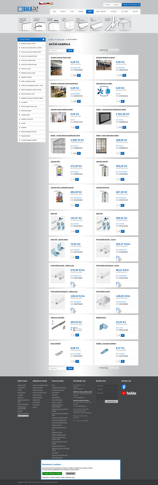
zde (73, 477)
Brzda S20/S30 (56, 343)
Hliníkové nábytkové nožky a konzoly (31, 90)
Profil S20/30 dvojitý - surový (106, 239)
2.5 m (120, 259)
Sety (53, 430)
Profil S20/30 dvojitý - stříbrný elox (62, 265)
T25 (74, 329)
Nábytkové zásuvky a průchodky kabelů (32, 98)
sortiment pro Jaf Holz (58, 390)
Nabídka (80, 11)
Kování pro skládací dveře (28, 60)
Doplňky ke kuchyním (27, 119)
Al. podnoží (24, 102)
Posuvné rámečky (52, 24)
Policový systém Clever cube (29, 106)
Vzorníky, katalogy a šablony (29, 140)
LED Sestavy (36, 402)
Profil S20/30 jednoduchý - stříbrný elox (64, 291)
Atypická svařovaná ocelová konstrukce (64, 83)
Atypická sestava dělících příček (62, 109)
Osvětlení (24, 127)
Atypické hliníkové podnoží (105, 57)
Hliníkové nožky (37, 395)
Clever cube (66, 24)
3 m (119, 260)
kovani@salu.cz (81, 406)
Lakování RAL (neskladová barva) (62, 187)
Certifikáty (20, 395)
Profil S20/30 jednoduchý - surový (107, 265)
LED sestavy (95, 24)
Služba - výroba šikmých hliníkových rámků (111, 109)
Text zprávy (107, 395)
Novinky (63, 11)
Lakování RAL (55, 161)
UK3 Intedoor (55, 392)
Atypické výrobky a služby (28, 43)
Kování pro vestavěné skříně (29, 56)
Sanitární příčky (25, 115)
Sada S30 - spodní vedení (59, 239)
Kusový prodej (61, 39)
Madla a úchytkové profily (28, 81)
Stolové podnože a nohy (28, 94)
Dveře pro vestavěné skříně (24, 24)
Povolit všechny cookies (52, 473)
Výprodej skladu (25, 136)
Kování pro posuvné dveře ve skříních (31, 48)
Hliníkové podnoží (110, 24)
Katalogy (114, 11)
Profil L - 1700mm (57, 402)
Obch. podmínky (101, 11)
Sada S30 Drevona (57, 400)
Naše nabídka (21, 392)
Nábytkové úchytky (26, 77)
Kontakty (20, 411)
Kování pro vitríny (26, 69)
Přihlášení (107, 4)
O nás (72, 11)
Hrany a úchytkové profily (40, 392)
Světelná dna (36, 400)
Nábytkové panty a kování (28, 73)
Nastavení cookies (23, 416)
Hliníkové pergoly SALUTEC (29, 131)
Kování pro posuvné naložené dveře (31, 52)
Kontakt (135, 11)
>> (117, 50)
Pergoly (124, 24)
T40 (74, 330)
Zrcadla (23, 123)
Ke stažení (124, 11)
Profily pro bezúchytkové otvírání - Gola (32, 85)
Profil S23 (54, 395)
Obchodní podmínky (23, 404)
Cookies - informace (23, 413)
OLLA (53, 385)
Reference (20, 397)
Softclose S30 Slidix (57, 317)
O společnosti (21, 387)
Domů (52, 39)
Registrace (116, 4)
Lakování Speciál (102, 161)
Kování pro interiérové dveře (29, 64)
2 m (119, 258)
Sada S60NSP (56, 397)
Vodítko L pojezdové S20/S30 (106, 343)
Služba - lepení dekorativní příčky (107, 135)
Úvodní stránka (22, 385)
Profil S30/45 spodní (103, 291)
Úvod (54, 11)
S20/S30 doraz (101, 317)
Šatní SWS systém (26, 110)
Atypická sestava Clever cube (61, 57)
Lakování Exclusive (102, 187)
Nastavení (70, 473)
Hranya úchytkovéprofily (81, 24)
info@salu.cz (80, 397)
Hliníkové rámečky (38, 24)
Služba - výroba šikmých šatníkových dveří (65, 135)
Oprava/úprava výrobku (104, 83)
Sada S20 (54, 213)
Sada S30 (99, 213)
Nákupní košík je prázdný (130, 4)
